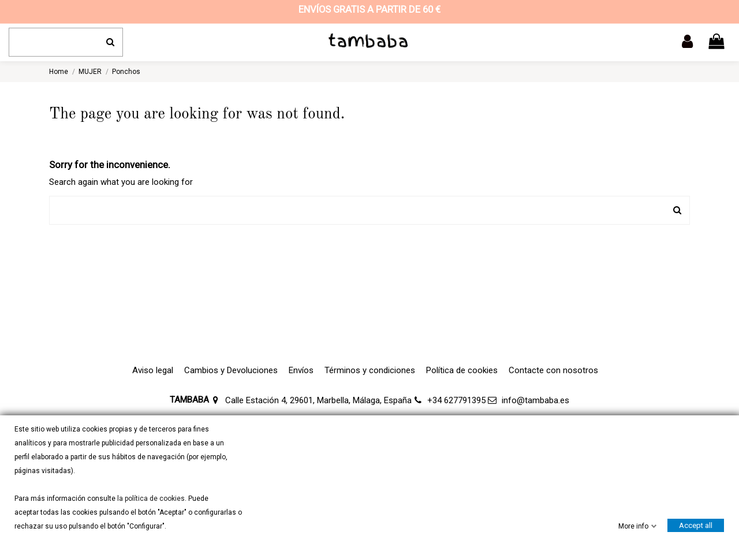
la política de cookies (150, 498)
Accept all (695, 525)
